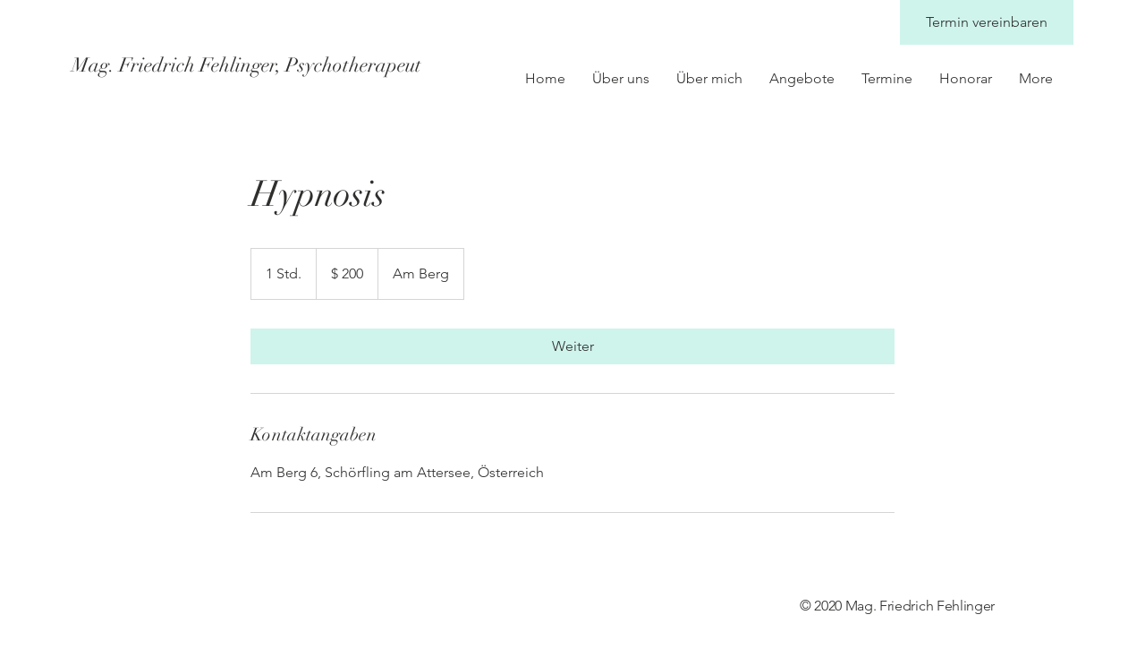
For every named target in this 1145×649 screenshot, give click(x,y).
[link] (572, 346)
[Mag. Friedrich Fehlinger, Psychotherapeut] (247, 65)
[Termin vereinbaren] (986, 22)
